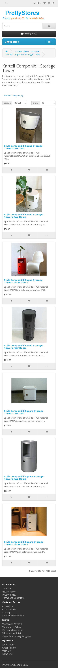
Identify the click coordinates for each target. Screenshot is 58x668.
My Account (8, 644)
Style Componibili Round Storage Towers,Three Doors (23, 281)
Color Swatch (9, 609)
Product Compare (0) (13, 95)
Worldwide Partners (12, 623)
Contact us (7, 606)
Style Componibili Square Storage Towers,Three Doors (23, 543)
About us (6, 588)
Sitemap (6, 612)
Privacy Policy (9, 594)
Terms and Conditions (13, 597)
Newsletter (7, 653)
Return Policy (8, 591)
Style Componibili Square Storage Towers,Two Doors (23, 477)
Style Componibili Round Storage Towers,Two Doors (23, 216)
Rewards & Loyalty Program (16, 636)
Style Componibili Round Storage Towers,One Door (23, 147)
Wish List (6, 650)
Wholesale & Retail (11, 633)
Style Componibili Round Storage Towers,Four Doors (23, 347)
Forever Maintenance (13, 615)
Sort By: (7, 103)
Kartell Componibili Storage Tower (23, 54)
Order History (9, 647)
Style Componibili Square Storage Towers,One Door (23, 412)
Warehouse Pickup (11, 627)
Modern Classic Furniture (27, 51)
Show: (35, 103)
